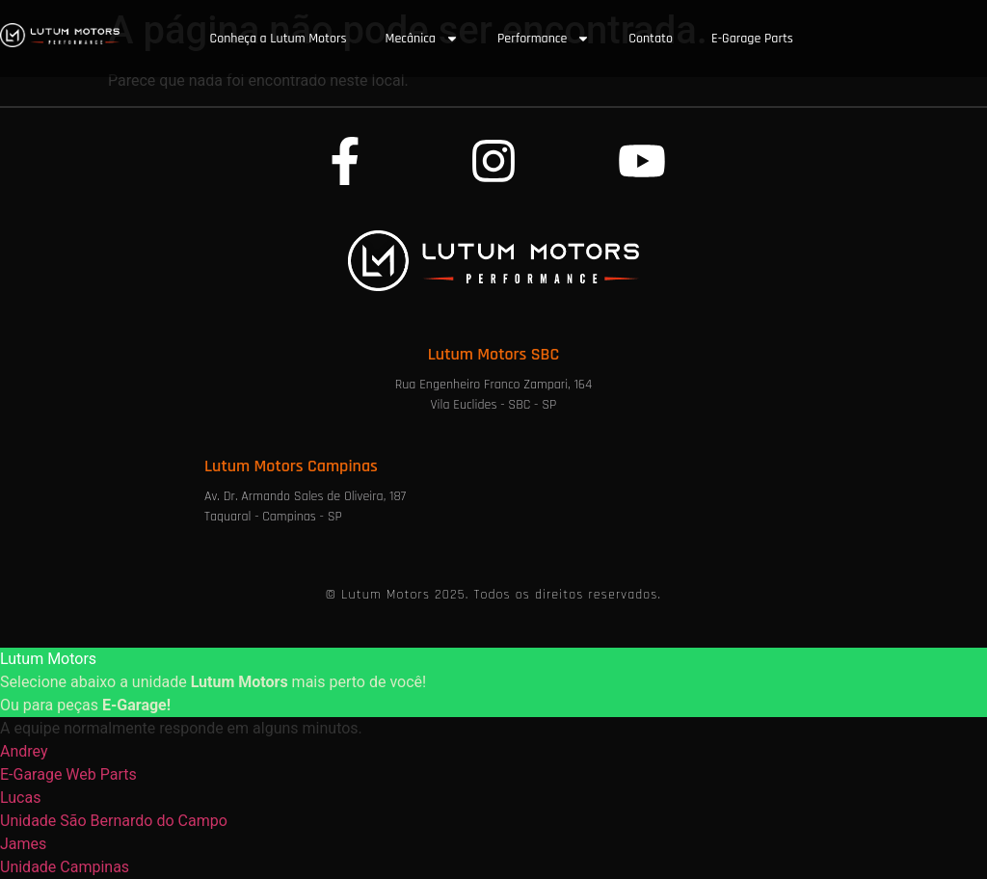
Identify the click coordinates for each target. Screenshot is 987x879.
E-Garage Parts (752, 38)
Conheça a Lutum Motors (278, 38)
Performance (543, 38)
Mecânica (422, 38)
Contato (650, 38)
